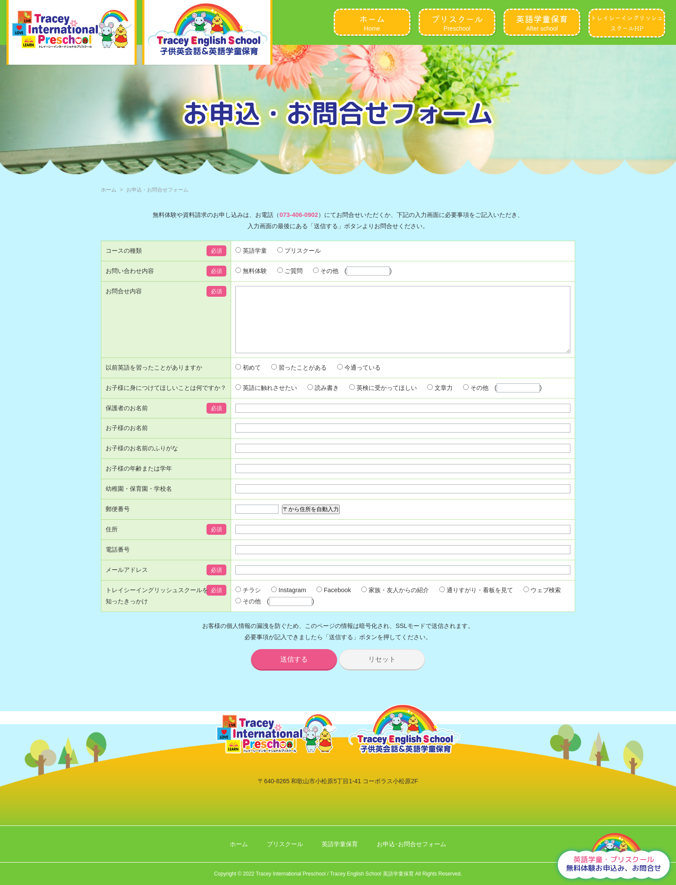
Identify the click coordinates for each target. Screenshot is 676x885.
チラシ (248, 602)
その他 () (352, 270)
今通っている (359, 380)
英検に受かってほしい (383, 400)
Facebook (333, 602)
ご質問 (290, 270)
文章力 (440, 400)
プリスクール (299, 250)
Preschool (457, 22)
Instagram (288, 602)
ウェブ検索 (542, 602)
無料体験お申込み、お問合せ (613, 863)
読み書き (323, 400)
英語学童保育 (340, 844)
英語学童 (251, 250)
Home (372, 22)
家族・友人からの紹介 (395, 602)
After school (542, 22)
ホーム (108, 190)
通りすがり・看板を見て (476, 602)
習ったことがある (299, 380)
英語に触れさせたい (266, 400)
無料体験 (251, 270)
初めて (248, 380)
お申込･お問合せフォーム (411, 844)
